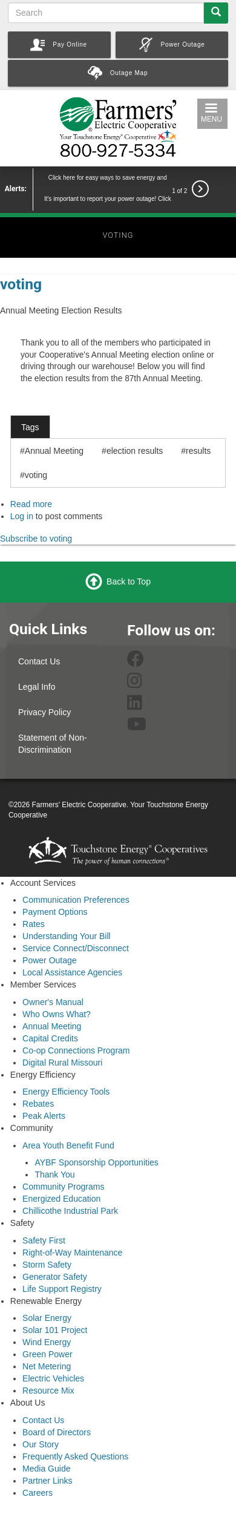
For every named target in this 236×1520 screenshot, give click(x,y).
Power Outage (49, 960)
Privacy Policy (44, 712)
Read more (31, 504)
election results (135, 451)
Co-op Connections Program (75, 1050)
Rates (33, 924)
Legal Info (37, 687)
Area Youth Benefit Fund (68, 1145)
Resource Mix (48, 1390)
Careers (37, 1493)
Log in (21, 516)
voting (21, 284)
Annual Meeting (54, 451)
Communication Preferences (75, 900)
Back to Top (129, 581)
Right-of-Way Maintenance (72, 1252)
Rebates (38, 1104)
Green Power (47, 1354)
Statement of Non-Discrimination (52, 744)
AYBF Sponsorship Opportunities (96, 1162)
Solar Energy (46, 1318)
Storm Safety (46, 1264)
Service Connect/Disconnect (75, 948)
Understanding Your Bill (66, 936)
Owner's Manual (53, 1002)
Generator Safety (54, 1277)
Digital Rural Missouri (62, 1062)
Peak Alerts (43, 1116)
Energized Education (61, 1199)
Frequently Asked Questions (75, 1456)
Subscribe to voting (36, 538)
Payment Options (54, 912)
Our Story (40, 1444)
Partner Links (47, 1481)
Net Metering (46, 1366)
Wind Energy (46, 1342)
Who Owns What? (56, 1014)
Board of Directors (56, 1432)
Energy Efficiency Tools (66, 1091)
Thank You (54, 1174)
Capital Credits (50, 1038)
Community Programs (63, 1186)
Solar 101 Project (54, 1330)
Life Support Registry (62, 1289)
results (198, 451)
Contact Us (39, 661)
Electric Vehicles (53, 1378)
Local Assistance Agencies (72, 972)
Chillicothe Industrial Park (70, 1211)
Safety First (43, 1240)
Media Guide (46, 1468)
